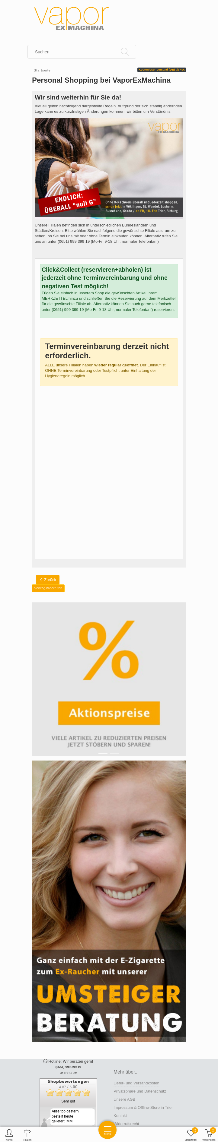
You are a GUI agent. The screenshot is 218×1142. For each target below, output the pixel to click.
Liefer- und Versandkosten (136, 1083)
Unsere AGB (124, 1099)
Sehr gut (68, 1101)
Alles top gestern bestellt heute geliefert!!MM (65, 1116)
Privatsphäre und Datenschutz (140, 1091)
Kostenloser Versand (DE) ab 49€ (162, 69)
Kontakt (120, 1115)
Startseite (42, 70)
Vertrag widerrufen (48, 588)
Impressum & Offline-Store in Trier (143, 1107)
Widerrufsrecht (126, 1123)
